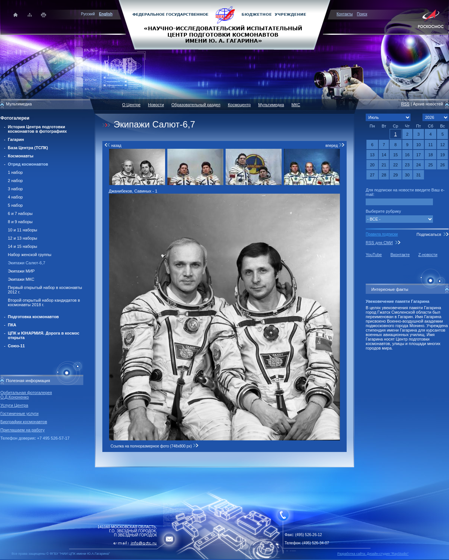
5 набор (15, 205)
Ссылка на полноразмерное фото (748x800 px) (155, 446)
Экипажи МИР (21, 271)
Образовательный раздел (195, 104)
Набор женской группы (29, 254)
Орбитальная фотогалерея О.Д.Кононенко (26, 394)
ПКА (12, 325)
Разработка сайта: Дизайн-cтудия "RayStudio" (373, 554)
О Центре (131, 104)
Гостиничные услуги (19, 413)
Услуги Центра (14, 405)
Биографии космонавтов (23, 421)
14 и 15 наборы (22, 246)
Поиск (362, 14)
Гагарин (16, 139)
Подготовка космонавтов (33, 316)
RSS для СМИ (379, 242)
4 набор (15, 197)
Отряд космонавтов (28, 164)
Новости (156, 104)
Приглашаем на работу (22, 430)
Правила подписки (382, 234)
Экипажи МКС (21, 279)
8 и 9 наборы (20, 221)
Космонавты (20, 156)
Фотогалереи (15, 118)
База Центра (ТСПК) (28, 147)
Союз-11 (16, 346)
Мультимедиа (271, 104)
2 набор (15, 180)
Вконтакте (399, 254)
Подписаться (429, 234)
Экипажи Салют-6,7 (26, 263)
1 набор (15, 172)
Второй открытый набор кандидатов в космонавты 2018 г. (44, 302)
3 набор (15, 189)
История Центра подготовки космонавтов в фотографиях (37, 128)
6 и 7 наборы (20, 213)
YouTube (374, 254)
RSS (405, 104)
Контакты (345, 14)
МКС (295, 104)
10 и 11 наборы (22, 230)
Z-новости (427, 254)
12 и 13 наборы (22, 238)
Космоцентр (239, 104)
